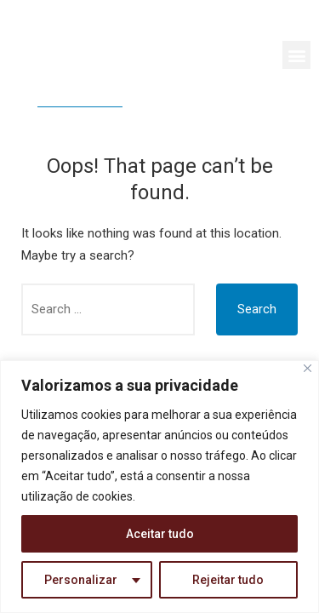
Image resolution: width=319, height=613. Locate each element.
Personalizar (80, 580)
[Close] (307, 368)
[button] (296, 55)
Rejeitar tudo (228, 580)
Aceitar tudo (160, 534)
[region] (159, 486)
